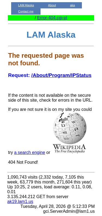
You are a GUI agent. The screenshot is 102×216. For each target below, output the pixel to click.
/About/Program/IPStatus (61, 75)
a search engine (29, 152)
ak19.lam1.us (20, 201)
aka (72, 5)
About (52, 5)
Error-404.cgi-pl (52, 17)
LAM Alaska (26, 5)
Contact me (25, 11)
